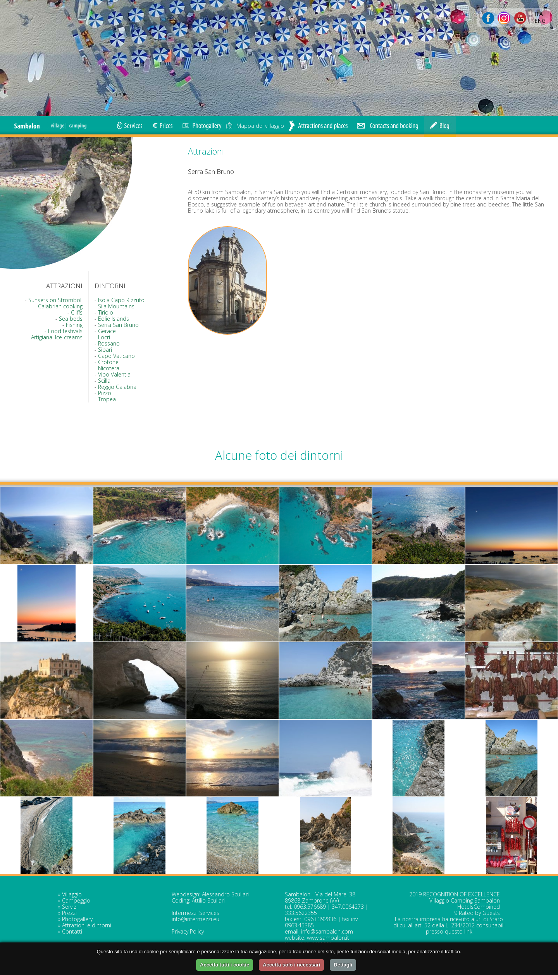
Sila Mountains (116, 306)
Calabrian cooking (60, 306)
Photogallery (77, 919)
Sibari (105, 349)
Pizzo (104, 393)
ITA (538, 13)
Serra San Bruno (118, 324)
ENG (540, 20)
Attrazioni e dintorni (86, 925)
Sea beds (71, 318)
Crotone (108, 362)
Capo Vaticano (116, 355)
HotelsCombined (478, 906)
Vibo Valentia (114, 374)
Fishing (74, 324)
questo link (458, 931)
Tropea (107, 399)
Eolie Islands (113, 318)
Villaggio (72, 894)
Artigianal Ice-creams (57, 337)
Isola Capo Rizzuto (121, 300)
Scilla (104, 380)
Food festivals (65, 331)
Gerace (107, 331)
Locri (104, 337)
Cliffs (77, 312)
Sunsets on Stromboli (55, 300)
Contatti (72, 931)
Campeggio (76, 900)
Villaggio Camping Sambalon (464, 900)
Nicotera (108, 368)
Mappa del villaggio (255, 125)
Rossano (109, 343)
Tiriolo (105, 312)
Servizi (70, 906)
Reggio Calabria (117, 386)
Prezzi (69, 913)
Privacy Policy (188, 931)
